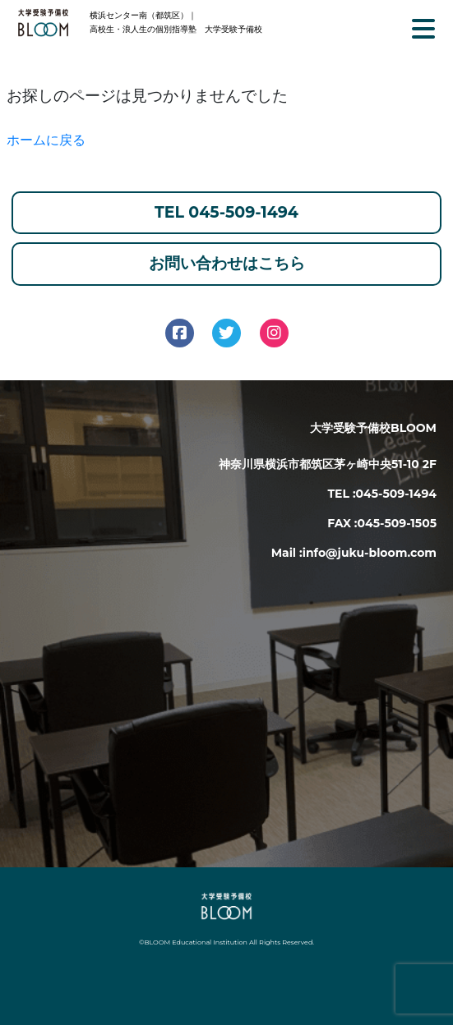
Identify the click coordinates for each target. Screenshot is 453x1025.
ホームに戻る (46, 140)
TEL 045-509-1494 (226, 212)
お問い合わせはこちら (227, 263)
